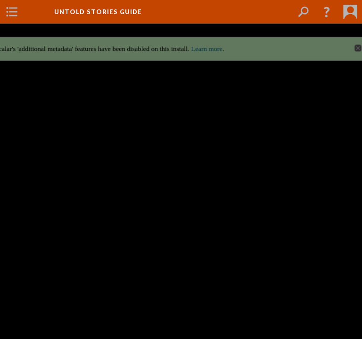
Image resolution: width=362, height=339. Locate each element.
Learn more (207, 45)
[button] (326, 12)
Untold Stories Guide (98, 12)
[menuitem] (12, 12)
